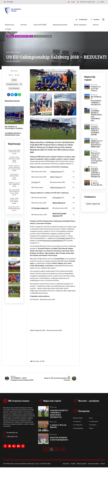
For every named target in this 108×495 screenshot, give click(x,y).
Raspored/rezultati (60, 25)
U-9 (31, 32)
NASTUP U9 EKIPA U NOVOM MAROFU (59, 434)
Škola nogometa (80, 25)
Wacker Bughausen (56, 183)
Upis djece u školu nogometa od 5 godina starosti (14, 154)
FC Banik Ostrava (55, 167)
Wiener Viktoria (58, 198)
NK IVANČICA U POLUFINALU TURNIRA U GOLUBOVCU (14, 124)
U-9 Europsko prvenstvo (12, 80)
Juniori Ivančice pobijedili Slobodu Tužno (14, 171)
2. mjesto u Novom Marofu (96, 180)
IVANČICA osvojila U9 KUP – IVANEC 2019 (14, 179)
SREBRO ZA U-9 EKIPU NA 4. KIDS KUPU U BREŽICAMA (96, 139)
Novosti (24, 25)
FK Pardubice (57, 193)
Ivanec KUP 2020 (39, 25)
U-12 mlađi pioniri (77, 420)
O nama (8, 29)
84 (63, 445)
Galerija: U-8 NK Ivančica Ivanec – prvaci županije (14, 195)
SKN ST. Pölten (55, 172)
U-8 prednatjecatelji (21, 32)
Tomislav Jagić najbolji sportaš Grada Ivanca (14, 146)
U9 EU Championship (14, 84)
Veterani (91, 424)
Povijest (102, 459)
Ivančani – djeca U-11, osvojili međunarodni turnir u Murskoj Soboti (14, 163)
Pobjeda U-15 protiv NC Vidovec (13, 116)
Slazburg (14, 75)
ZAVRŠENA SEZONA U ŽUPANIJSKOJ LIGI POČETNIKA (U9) (13, 131)
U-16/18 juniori (77, 417)
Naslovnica (9, 25)
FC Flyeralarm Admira (38, 204)
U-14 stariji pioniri (93, 417)
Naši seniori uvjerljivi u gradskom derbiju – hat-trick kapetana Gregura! (96, 153)
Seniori (96, 25)
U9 (20, 80)
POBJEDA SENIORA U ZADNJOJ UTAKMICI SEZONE (95, 126)
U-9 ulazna (47, 32)
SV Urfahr (34, 178)
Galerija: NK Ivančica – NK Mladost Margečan (14, 203)
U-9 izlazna (38, 32)
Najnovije (10, 32)
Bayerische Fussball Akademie (53, 236)
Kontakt (73, 459)
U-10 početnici (92, 420)
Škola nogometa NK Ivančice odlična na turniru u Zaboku (14, 187)
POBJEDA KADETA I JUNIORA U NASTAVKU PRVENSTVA (95, 168)
